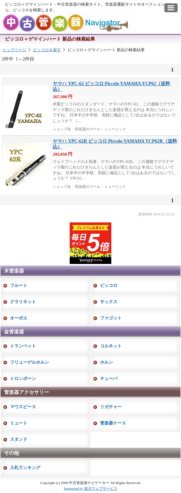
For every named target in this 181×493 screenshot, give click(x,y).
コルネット (111, 345)
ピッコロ (108, 285)
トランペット (23, 345)
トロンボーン (23, 378)
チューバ (108, 378)
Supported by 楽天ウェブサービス (90, 488)
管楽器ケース (113, 423)
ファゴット (111, 317)
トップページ (14, 50)
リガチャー (111, 406)
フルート (18, 285)
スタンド (18, 439)
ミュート (18, 423)
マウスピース (23, 406)
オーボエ (18, 317)
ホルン (106, 362)
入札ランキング (25, 467)
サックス (108, 301)
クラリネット (23, 301)
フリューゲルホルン (29, 362)
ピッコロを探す (47, 50)
